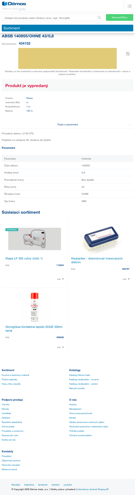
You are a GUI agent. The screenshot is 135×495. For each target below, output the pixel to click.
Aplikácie (6, 417)
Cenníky (5, 404)
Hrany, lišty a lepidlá (11, 383)
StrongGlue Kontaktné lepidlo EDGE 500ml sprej (33, 328)
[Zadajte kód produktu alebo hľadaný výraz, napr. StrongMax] (53, 17)
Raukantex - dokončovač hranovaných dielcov (97, 260)
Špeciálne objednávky (12, 422)
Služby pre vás (8, 439)
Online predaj (8, 426)
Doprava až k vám (10, 435)
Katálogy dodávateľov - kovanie (84, 379)
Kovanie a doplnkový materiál (15, 375)
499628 (60, 337)
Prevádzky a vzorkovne (12, 430)
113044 (60, 265)
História (73, 404)
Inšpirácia (29, 484)
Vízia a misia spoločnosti (80, 413)
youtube (68, 484)
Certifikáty (6, 413)
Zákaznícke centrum (11, 460)
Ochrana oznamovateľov (80, 435)
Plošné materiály (9, 379)
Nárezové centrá (9, 469)
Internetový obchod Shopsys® (92, 489)
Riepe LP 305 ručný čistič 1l (24, 258)
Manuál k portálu (77, 388)
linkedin (56, 484)
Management (75, 408)
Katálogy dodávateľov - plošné (83, 383)
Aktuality (15, 484)
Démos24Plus (119, 17)
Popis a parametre (94, 124)
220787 (126, 268)
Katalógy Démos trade (79, 375)
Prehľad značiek (76, 430)
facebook (43, 484)
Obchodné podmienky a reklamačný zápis (88, 426)
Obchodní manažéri (11, 464)
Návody (5, 408)
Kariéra (72, 417)
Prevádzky (6, 456)
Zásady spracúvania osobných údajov (86, 422)
